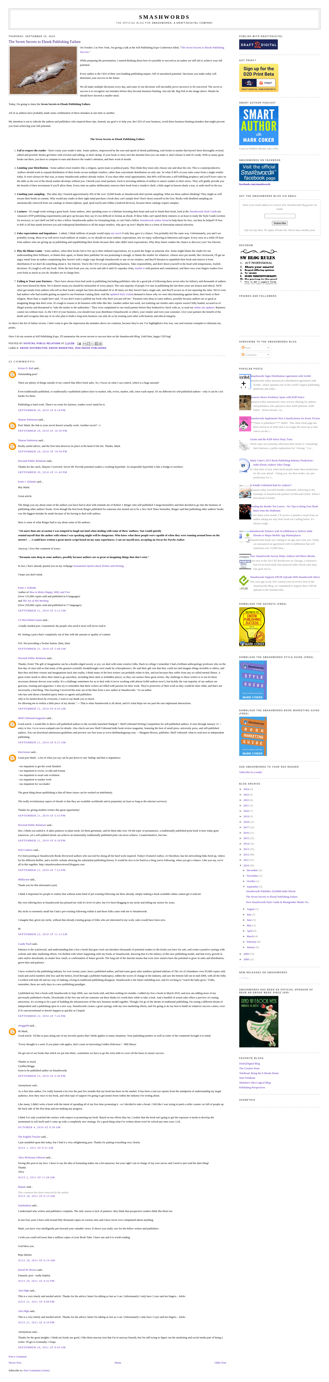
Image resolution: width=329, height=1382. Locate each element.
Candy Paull (24, 943)
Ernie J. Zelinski (27, 481)
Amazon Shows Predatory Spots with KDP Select (277, 397)
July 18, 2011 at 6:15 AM (36, 1196)
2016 (246, 832)
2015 (246, 838)
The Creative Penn (249, 1068)
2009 (246, 953)
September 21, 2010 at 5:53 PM (42, 815)
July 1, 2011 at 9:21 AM (35, 1147)
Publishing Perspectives (252, 1087)
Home (118, 1362)
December (253, 870)
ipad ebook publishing (91, 348)
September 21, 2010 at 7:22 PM (42, 870)
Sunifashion (24, 1205)
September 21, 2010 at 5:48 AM (42, 648)
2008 (246, 959)
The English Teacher (29, 1136)
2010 (246, 865)
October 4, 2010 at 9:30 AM (39, 1127)
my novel (116, 233)
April (250, 930)
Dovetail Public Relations (32, 460)
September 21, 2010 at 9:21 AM (42, 742)
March (251, 936)
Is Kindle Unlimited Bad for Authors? (270, 485)
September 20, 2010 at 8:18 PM (42, 410)
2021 (246, 805)
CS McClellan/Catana (30, 620)
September (253, 886)
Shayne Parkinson (28, 419)
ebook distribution (33, 348)
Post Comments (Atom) (37, 1370)
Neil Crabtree (25, 849)
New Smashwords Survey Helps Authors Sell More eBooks (282, 556)
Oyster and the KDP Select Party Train (271, 439)
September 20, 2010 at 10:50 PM (42, 430)
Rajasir (22, 1186)
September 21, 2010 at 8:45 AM (42, 708)
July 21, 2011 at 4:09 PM (36, 1301)
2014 (246, 843)
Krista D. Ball (25, 368)
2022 (246, 800)
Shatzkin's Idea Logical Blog (255, 1082)
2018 (246, 821)
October (251, 881)
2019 (246, 816)
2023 (246, 794)
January (251, 947)
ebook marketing (61, 348)
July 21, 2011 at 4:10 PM (36, 1322)
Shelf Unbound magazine (32, 718)
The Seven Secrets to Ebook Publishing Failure (272, 896)
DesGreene (24, 752)
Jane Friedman (247, 1077)
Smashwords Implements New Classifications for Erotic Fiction (285, 418)
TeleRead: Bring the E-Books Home (259, 1073)
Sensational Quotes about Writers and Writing (98, 565)
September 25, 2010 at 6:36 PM (42, 1075)
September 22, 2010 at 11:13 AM (42, 934)
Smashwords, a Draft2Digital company (182, 23)
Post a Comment (18, 1356)
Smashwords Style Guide (203, 211)
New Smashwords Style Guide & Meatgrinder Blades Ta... (278, 902)
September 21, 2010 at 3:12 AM (42, 610)
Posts (246, 347)
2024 (246, 789)
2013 (246, 849)
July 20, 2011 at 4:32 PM (36, 1280)
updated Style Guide (121, 294)
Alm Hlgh (23, 1290)
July (249, 914)
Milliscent (23, 879)
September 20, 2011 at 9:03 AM (42, 1347)
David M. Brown (27, 1269)
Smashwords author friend (154, 220)
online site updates (204, 307)
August (251, 909)
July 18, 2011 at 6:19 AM (36, 1260)
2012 (246, 854)
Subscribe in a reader (250, 772)
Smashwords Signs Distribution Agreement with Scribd (280, 376)
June (249, 919)
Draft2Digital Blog (249, 1063)
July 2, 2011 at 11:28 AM (36, 1177)
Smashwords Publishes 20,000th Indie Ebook (271, 891)
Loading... (244, 977)
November (253, 875)
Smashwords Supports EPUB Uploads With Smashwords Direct (285, 577)
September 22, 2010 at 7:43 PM (42, 1015)
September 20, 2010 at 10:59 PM (42, 451)
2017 (246, 827)
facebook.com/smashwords (254, 184)
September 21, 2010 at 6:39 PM (42, 840)
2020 (246, 810)
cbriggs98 (23, 1025)
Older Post (220, 1362)
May (249, 925)
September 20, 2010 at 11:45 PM (42, 472)
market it (140, 268)
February (252, 941)
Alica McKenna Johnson (31, 1157)
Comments (249, 354)
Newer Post (15, 1362)
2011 (246, 860)
